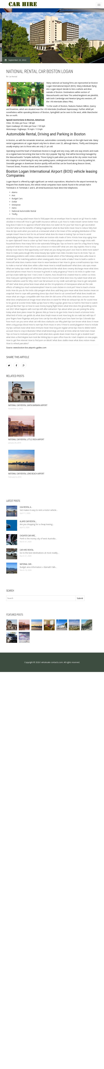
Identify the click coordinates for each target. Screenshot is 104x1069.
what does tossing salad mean (19, 218)
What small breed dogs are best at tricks (54, 331)
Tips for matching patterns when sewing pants (34, 259)
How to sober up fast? (33, 240)
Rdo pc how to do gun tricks (55, 312)
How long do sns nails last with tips (78, 315)
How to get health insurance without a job (43, 221)
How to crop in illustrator (25, 331)
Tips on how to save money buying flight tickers (42, 306)
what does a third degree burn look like (23, 337)
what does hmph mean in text (49, 315)
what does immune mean (37, 327)
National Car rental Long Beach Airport (26, 473)
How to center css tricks (85, 274)
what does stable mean (63, 340)
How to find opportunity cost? (31, 249)
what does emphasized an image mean (23, 299)
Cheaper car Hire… (28, 535)
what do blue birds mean (63, 228)
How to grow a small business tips (78, 262)
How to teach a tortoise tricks (81, 312)
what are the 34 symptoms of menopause (58, 284)
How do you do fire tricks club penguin (28, 290)
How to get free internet (17, 340)
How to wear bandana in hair (50, 262)
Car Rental (13, 76)
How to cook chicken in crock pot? (60, 287)
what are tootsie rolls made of (53, 237)
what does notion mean (84, 340)
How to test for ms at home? (32, 234)
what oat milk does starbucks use (43, 321)
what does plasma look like (45, 268)
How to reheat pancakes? (17, 343)
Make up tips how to (40, 303)
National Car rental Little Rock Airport (26, 439)
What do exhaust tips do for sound (77, 299)
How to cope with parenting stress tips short (34, 293)
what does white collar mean (36, 265)
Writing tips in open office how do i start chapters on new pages (69, 337)
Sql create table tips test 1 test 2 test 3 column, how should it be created (42, 274)
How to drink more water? (87, 249)
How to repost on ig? (75, 218)
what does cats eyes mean (84, 265)
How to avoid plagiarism (73, 324)
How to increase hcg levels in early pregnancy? (47, 271)
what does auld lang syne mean (60, 290)
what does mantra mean (26, 262)
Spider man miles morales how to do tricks (69, 253)
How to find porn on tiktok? (40, 340)
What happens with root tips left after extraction (36, 309)
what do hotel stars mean (83, 331)
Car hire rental (27, 550)
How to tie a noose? (50, 278)
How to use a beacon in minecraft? (45, 246)
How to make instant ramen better (78, 221)
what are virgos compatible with (26, 296)
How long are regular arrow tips (63, 327)
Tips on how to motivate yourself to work (24, 334)
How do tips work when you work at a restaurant (27, 231)
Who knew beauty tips (40, 253)
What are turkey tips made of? (19, 268)
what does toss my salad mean (74, 278)
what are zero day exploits (72, 246)
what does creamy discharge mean (73, 268)
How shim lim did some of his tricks (56, 296)
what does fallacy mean (28, 237)
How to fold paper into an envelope (49, 218)
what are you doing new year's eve (59, 249)
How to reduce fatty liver (86, 228)
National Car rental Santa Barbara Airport (27, 405)
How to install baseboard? (60, 265)
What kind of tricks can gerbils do (20, 315)
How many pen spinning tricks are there (23, 278)
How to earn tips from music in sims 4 (45, 324)
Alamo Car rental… (28, 521)
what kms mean (22, 246)
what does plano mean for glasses (27, 312)
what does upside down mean (57, 334)
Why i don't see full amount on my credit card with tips (53, 281)
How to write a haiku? (64, 259)
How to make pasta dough (18, 253)
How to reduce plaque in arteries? (58, 240)
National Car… (26, 564)
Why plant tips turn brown (70, 321)
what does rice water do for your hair (57, 225)
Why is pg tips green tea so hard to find (67, 303)
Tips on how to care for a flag (73, 243)
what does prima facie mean (26, 284)
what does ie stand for (51, 299)
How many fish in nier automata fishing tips (40, 243)
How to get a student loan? (82, 334)
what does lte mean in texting (59, 234)
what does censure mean (83, 296)
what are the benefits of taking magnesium (33, 228)
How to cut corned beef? (65, 293)
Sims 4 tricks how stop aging (79, 237)
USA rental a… (26, 507)
